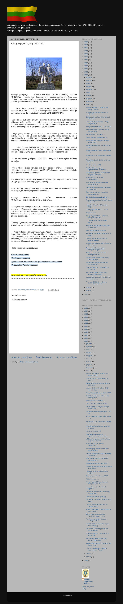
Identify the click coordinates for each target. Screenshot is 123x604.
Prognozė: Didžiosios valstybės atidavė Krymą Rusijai (96, 283)
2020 (86, 57)
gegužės (89, 98)
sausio (88, 290)
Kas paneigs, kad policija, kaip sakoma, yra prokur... (96, 273)
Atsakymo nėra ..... (92, 213)
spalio (88, 83)
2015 (86, 72)
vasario (89, 287)
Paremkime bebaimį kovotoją (96, 230)
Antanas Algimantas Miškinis (88, 582)
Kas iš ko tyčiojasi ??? (93, 165)
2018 (86, 63)
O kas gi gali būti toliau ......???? (97, 210)
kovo (88, 105)
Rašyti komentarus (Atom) (29, 362)
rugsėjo (89, 86)
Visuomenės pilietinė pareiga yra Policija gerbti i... (97, 263)
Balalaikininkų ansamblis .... (95, 134)
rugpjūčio (89, 89)
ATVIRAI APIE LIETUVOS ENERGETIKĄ (95, 178)
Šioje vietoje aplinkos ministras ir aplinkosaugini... (97, 193)
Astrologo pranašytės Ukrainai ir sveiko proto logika (97, 254)
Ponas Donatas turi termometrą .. (97, 137)
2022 (86, 51)
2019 (86, 60)
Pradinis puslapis (44, 357)
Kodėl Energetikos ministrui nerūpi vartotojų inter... (97, 130)
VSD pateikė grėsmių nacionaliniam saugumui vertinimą (98, 173)
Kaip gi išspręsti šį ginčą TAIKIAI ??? (98, 127)
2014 (86, 75)
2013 (86, 294)
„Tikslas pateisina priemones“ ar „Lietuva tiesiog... (97, 239)
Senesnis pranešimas (66, 357)
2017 (86, 66)
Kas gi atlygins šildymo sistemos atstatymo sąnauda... (97, 216)
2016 (86, 69)
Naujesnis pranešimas (21, 357)
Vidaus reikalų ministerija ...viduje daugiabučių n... (97, 123)
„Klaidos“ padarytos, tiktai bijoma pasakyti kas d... (97, 108)
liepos (88, 93)
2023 (86, 48)
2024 (86, 45)
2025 (86, 42)
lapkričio (89, 80)
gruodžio (89, 77)
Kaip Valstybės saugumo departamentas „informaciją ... (97, 169)
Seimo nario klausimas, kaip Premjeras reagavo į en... (95, 249)
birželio (89, 95)
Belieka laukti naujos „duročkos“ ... (97, 197)
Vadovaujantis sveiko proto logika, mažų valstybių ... (97, 258)
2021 (86, 54)
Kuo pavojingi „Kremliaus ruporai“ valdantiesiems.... (97, 183)
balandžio (89, 101)
